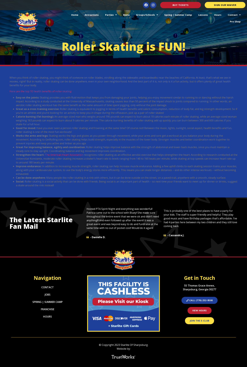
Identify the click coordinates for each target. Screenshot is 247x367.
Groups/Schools (147, 15)
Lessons (203, 14)
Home (74, 14)
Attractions (92, 14)
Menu (126, 14)
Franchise (47, 309)
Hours (217, 14)
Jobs (47, 294)
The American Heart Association (64, 155)
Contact (234, 15)
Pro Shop (235, 21)
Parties (111, 15)
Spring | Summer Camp (178, 14)
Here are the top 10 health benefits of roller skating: (41, 91)
